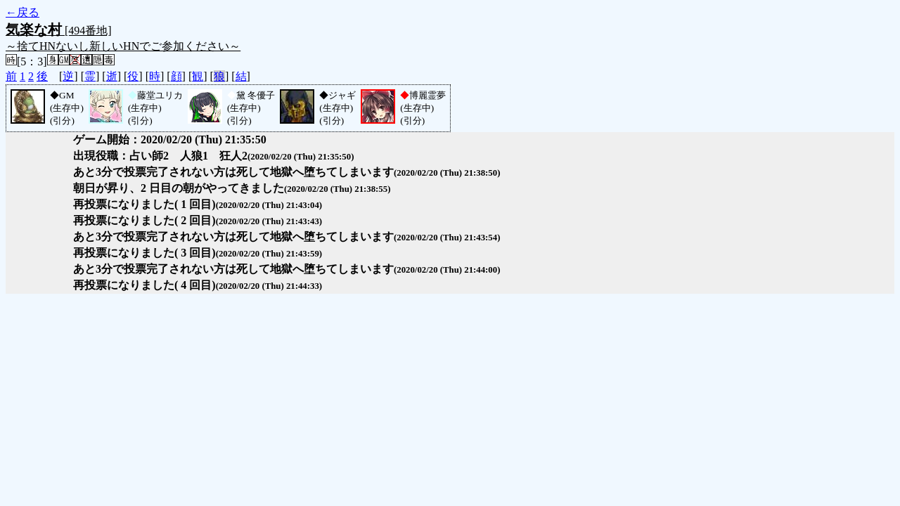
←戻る (22, 12)
